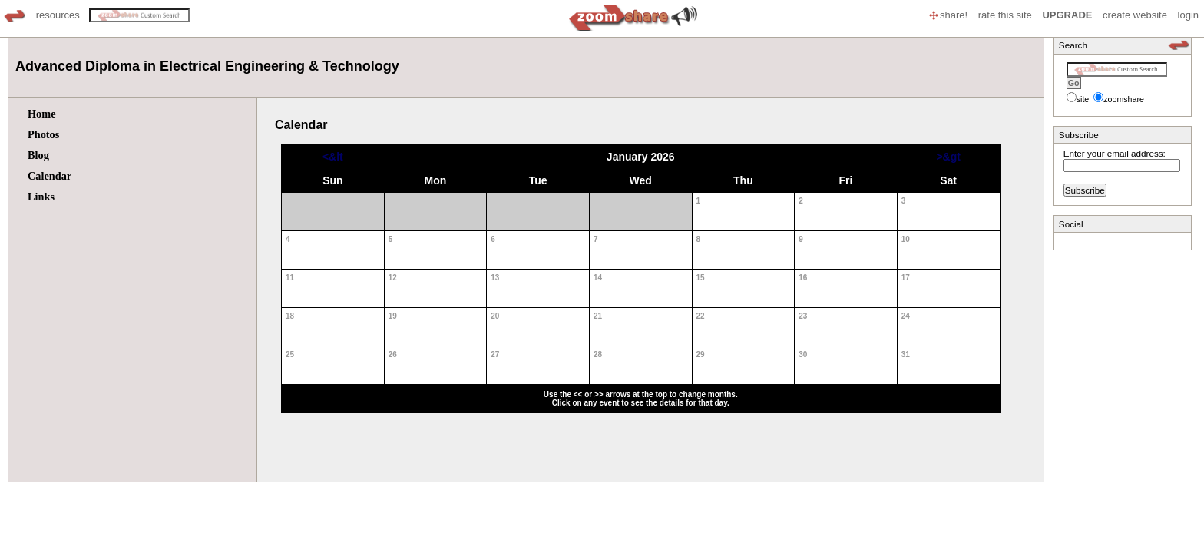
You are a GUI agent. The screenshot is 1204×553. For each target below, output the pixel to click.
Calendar (49, 176)
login (1188, 15)
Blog (38, 155)
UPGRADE (1067, 15)
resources (58, 15)
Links (41, 196)
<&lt (332, 157)
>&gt (948, 157)
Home (42, 114)
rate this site (1005, 15)
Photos (43, 134)
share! (948, 15)
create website (1135, 15)
